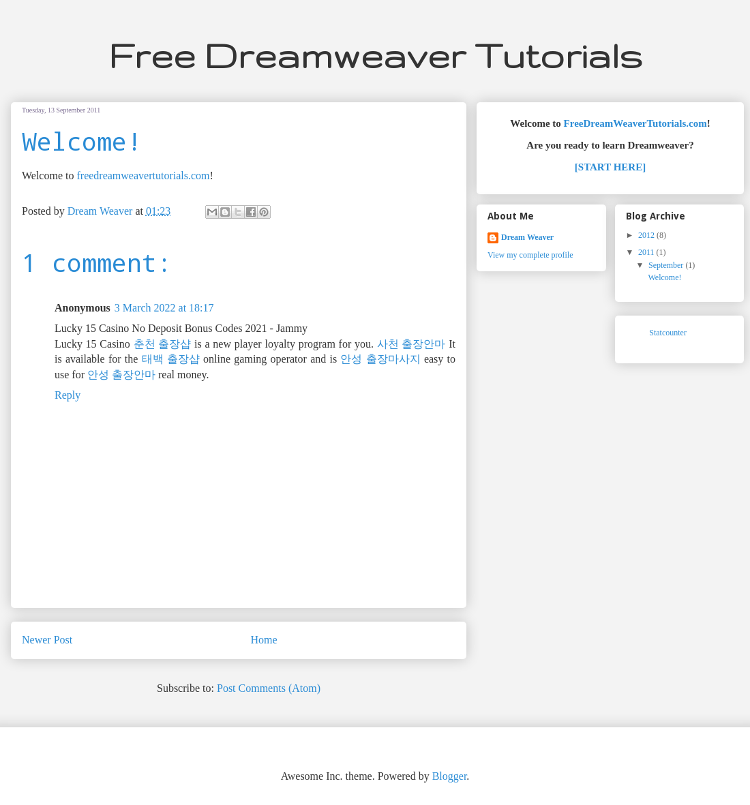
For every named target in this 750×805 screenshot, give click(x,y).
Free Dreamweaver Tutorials (375, 55)
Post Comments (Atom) (268, 688)
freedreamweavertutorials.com (142, 175)
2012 (647, 235)
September (666, 265)
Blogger (449, 776)
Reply (67, 395)
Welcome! (665, 277)
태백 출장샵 (171, 359)
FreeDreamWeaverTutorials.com (635, 123)
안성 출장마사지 (380, 359)
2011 (647, 252)
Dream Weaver (527, 237)
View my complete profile (530, 255)
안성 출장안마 (121, 374)
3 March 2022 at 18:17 (164, 308)
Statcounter (668, 332)
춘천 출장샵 (163, 344)
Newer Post (47, 639)
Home (264, 639)
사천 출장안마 (411, 344)
